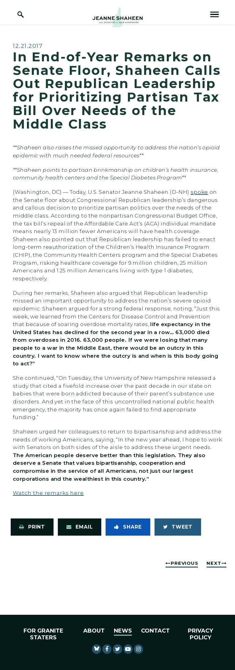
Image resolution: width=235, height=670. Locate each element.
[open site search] (20, 14)
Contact (155, 630)
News (123, 630)
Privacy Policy (200, 634)
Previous (184, 563)
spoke (199, 192)
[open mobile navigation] (214, 14)
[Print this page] (32, 527)
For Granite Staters (43, 634)
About (94, 630)
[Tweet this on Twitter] (178, 527)
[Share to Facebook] (128, 527)
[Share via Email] (79, 527)
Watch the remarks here (48, 493)
